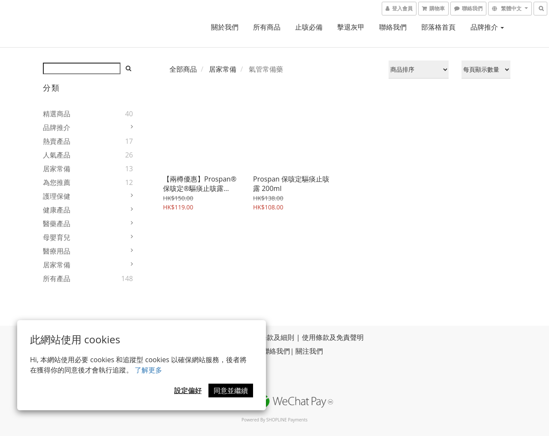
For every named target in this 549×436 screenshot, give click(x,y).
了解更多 (148, 370)
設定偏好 (188, 390)
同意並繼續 (231, 390)
